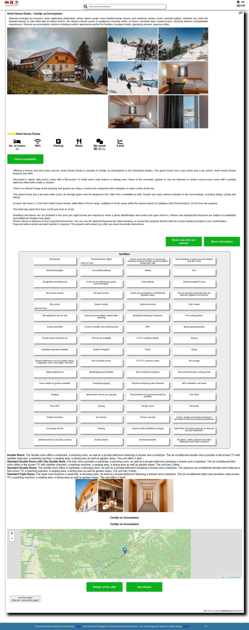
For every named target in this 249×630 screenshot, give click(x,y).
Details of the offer (104, 587)
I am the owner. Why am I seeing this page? (25, 598)
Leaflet (222, 577)
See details (144, 587)
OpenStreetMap (234, 577)
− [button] (12, 538)
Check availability (25, 159)
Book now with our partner (184, 242)
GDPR (186, 626)
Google (78, 626)
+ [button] (12, 533)
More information (222, 241)
